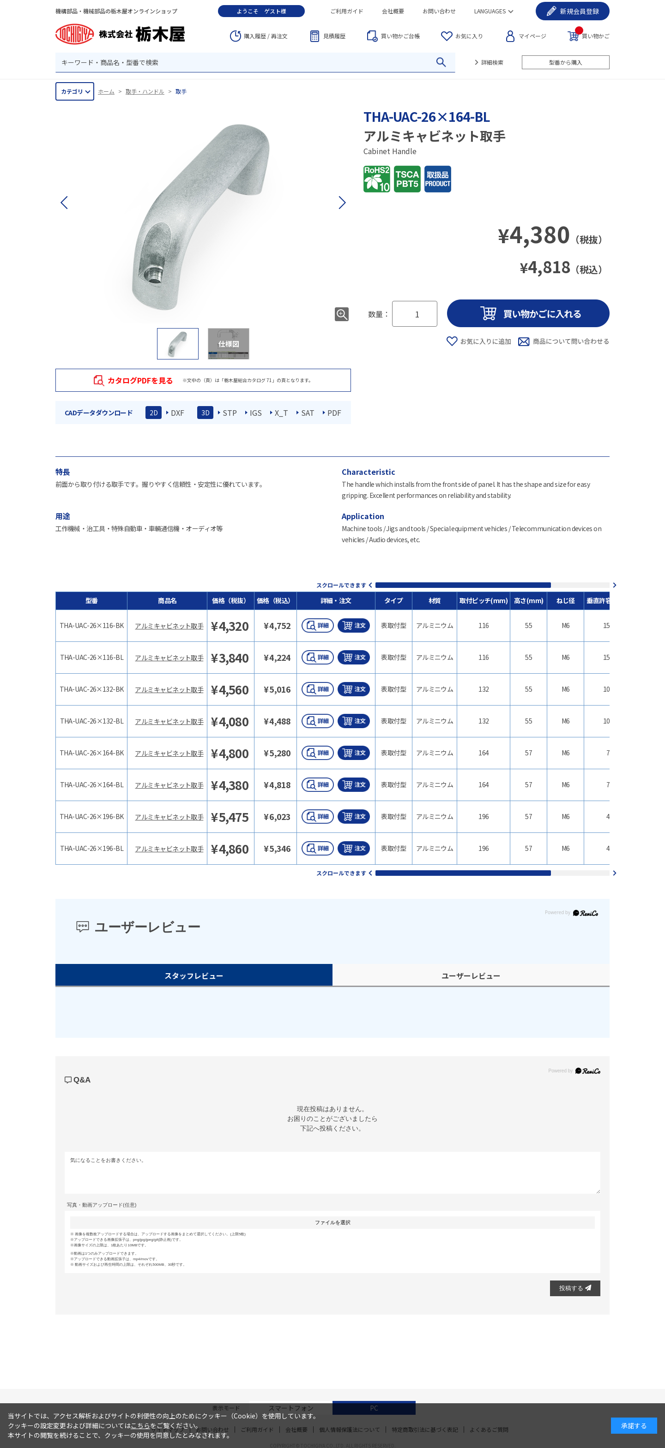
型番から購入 (565, 62)
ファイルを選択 (333, 1222)
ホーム (106, 91)
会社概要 (393, 11)
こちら (140, 1425)
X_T (281, 412)
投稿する (575, 1288)
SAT (307, 412)
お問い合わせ (439, 11)
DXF (177, 412)
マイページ (532, 36)
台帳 (400, 36)
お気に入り (469, 36)
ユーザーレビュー (471, 975)
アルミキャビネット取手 (169, 625)
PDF (334, 412)
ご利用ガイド (346, 11)
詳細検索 (492, 62)
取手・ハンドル (145, 91)
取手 (181, 91)
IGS (256, 412)
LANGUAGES (490, 11)
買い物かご (592, 35)
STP (230, 412)
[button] (341, 202)
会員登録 (579, 11)
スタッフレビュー (194, 975)
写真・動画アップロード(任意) (101, 1205)
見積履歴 (334, 36)
